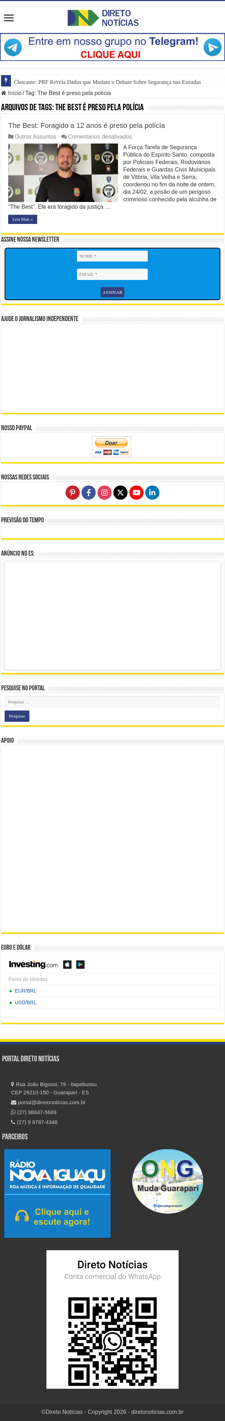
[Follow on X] (120, 492)
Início (11, 93)
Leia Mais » (22, 219)
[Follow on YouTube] (136, 492)
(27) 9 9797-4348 (34, 1122)
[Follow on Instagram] (104, 492)
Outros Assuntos (35, 137)
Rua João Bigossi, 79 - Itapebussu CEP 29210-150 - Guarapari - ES (54, 1088)
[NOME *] (112, 256)
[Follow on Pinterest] (73, 492)
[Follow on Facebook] (88, 492)
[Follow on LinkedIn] (152, 492)
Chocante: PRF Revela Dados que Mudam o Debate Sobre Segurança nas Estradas (107, 82)
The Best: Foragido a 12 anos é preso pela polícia (86, 125)
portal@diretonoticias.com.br (48, 1102)
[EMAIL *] (112, 274)
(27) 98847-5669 (33, 1112)
